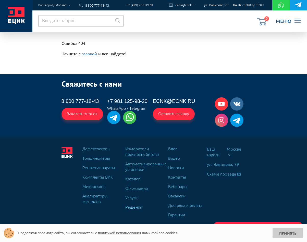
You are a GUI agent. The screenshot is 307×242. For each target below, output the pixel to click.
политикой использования (119, 233)
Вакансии (177, 194)
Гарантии (176, 213)
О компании (136, 186)
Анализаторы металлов (94, 196)
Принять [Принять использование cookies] (288, 233)
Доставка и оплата (185, 203)
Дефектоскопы (96, 147)
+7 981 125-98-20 (127, 100)
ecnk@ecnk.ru (183, 5)
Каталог (132, 177)
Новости (176, 165)
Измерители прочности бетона (142, 149)
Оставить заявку (174, 113)
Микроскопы (94, 184)
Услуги (131, 195)
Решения (133, 205)
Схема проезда (224, 172)
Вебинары (177, 184)
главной (89, 53)
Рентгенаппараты (98, 165)
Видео (174, 156)
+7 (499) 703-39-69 (140, 5)
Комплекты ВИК (97, 175)
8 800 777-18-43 (97, 5)
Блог (172, 147)
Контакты (177, 175)
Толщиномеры (96, 156)
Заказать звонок (82, 113)
